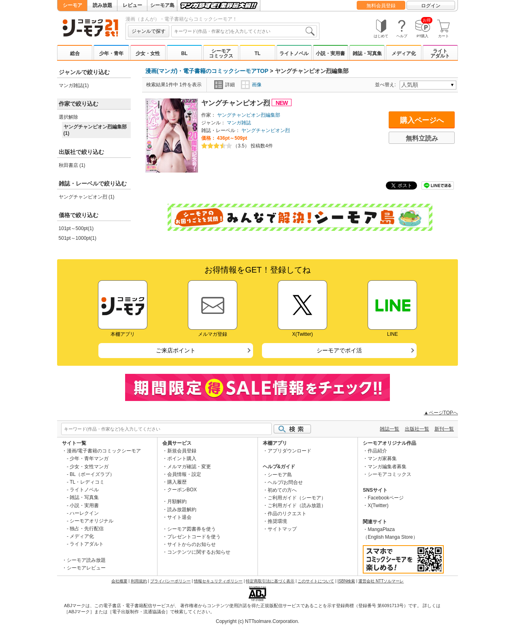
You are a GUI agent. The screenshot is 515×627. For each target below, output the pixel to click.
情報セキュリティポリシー (218, 581)
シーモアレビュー (86, 568)
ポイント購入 (181, 458)
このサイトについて (316, 581)
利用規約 (139, 581)
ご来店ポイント (176, 350)
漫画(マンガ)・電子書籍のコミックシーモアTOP (206, 71)
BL (184, 53)
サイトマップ (282, 529)
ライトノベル (294, 53)
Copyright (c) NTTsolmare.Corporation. (257, 621)
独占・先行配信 (87, 528)
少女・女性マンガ (89, 466)
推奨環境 (277, 521)
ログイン (431, 6)
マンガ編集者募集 (387, 466)
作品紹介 (377, 451)
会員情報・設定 (184, 474)
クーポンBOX (182, 490)
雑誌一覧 (389, 429)
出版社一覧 (417, 429)
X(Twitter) (378, 505)
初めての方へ (282, 490)
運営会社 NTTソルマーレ (381, 581)
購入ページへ (422, 120)
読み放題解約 (181, 509)
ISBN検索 (346, 581)
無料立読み (422, 138)
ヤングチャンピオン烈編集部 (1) (95, 130)
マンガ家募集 (382, 458)
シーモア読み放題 (86, 560)
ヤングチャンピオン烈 (236, 103)
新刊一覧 (444, 429)
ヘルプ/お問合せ (285, 482)
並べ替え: (386, 84)
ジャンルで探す (149, 31)
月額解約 (177, 501)
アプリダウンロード (289, 451)
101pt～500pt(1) (76, 228)
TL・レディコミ (87, 482)
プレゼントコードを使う (194, 537)
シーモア (72, 5)
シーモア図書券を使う (191, 529)
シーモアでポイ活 (339, 350)
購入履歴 (177, 482)
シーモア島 (162, 5)
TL (258, 53)
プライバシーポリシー (170, 581)
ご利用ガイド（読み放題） (297, 505)
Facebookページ (386, 498)
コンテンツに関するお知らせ (198, 552)
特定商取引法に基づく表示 (270, 581)
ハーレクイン (84, 513)
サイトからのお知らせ (191, 544)
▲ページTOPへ (441, 413)
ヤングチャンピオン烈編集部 (248, 115)
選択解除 (68, 117)
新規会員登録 (181, 451)
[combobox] (244, 31)
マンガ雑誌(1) (74, 85)
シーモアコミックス (221, 53)
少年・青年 (111, 53)
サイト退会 (179, 517)
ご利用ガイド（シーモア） (297, 498)
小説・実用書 (330, 53)
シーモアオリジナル (91, 521)
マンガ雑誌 (239, 123)
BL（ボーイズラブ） (92, 474)
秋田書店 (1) (72, 165)
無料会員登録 (381, 6)
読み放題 (102, 5)
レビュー (132, 5)
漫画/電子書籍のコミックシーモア (104, 451)
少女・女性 (148, 53)
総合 (75, 53)
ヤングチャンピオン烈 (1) (87, 197)
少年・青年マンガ (89, 458)
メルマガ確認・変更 (189, 466)
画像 (251, 84)
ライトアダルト (440, 53)
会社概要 (119, 581)
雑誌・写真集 (367, 53)
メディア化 (404, 53)
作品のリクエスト (287, 513)
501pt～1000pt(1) (77, 238)
